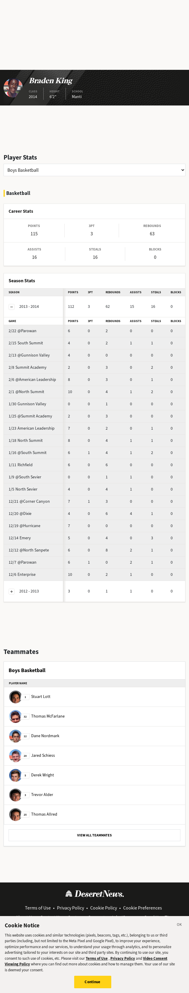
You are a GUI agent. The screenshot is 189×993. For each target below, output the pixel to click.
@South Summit (28, 452)
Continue (92, 985)
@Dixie (20, 513)
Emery (20, 538)
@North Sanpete (29, 550)
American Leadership (32, 428)
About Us (25, 917)
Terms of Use (38, 908)
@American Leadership (32, 379)
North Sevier (23, 489)
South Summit (26, 343)
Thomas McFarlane (37, 716)
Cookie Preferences (142, 908)
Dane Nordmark (34, 736)
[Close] (179, 928)
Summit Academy (28, 367)
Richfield (21, 465)
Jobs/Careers (124, 917)
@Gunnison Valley (29, 355)
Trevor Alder (31, 794)
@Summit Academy (30, 416)
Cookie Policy (103, 908)
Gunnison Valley (27, 404)
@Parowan (22, 331)
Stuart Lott (29, 696)
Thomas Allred (33, 814)
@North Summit (26, 392)
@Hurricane (24, 526)
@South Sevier (25, 477)
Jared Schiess (32, 755)
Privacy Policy (70, 908)
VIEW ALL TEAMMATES (94, 835)
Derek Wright (31, 775)
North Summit (26, 440)
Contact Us (50, 917)
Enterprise (22, 574)
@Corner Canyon (29, 501)
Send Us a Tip (157, 917)
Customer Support (86, 917)
